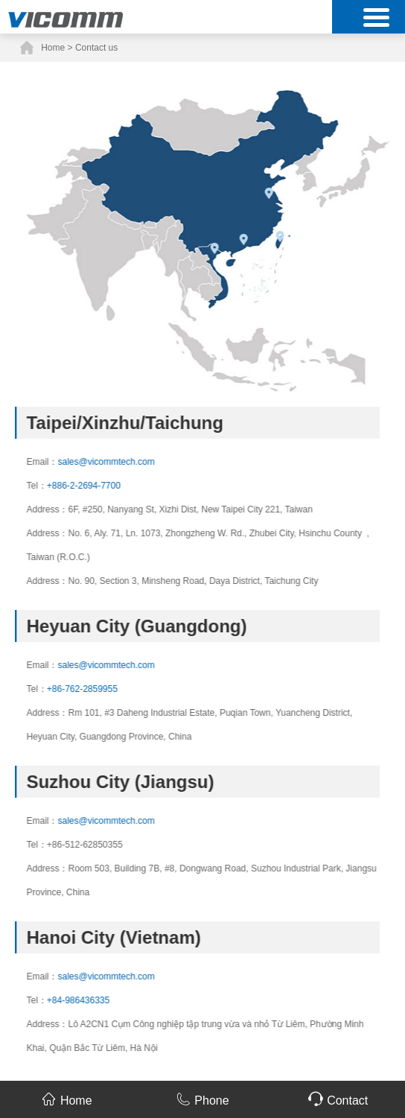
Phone (202, 1099)
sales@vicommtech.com (128, 462)
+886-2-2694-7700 (105, 485)
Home (53, 47)
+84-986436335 (99, 1000)
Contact (338, 1099)
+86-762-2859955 (103, 689)
